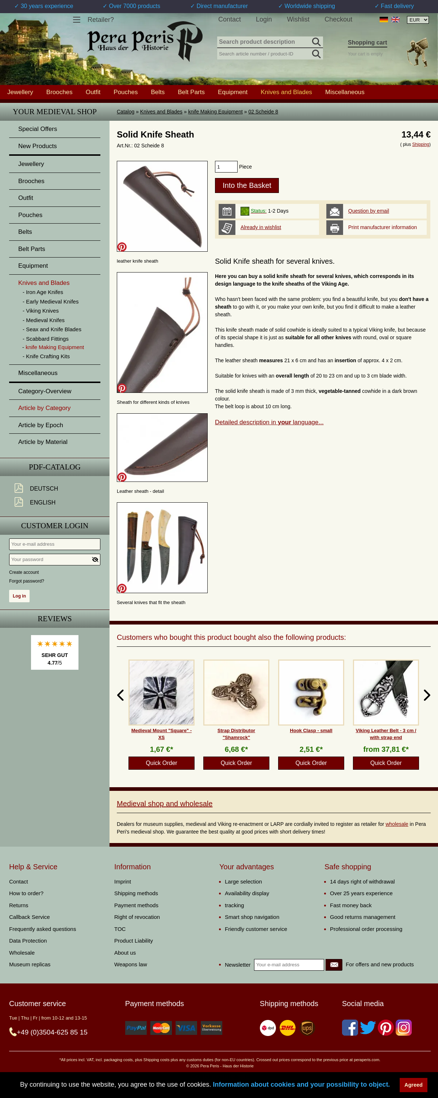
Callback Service (29, 917)
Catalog (125, 112)
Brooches (59, 92)
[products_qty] (226, 167)
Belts (158, 92)
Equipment (232, 92)
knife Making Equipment (215, 112)
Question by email (368, 211)
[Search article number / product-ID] (270, 53)
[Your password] (54, 559)
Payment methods (136, 905)
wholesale (396, 824)
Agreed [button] (413, 1085)
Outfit (93, 92)
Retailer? (101, 19)
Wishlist (298, 19)
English (42, 502)
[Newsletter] (334, 965)
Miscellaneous (345, 92)
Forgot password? (26, 581)
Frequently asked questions (42, 929)
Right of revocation (137, 917)
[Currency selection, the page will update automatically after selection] (418, 20)
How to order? (26, 893)
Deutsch (44, 489)
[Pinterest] (386, 1028)
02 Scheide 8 (263, 112)
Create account (24, 572)
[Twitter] (368, 1028)
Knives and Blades (161, 112)
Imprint (122, 881)
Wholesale (22, 953)
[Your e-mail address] (54, 544)
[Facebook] (350, 1028)
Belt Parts (191, 92)
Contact (229, 19)
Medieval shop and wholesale (164, 804)
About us (125, 953)
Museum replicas (29, 964)
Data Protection (28, 940)
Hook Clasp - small (311, 730)
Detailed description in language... (269, 422)
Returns (18, 905)
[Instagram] (404, 1028)
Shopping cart (367, 42)
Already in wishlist (261, 227)
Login (264, 19)
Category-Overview (45, 391)
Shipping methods (136, 893)
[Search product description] (270, 42)
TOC (120, 929)
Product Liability (133, 940)
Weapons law (130, 964)
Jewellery (20, 92)
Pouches (126, 92)
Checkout (338, 19)
